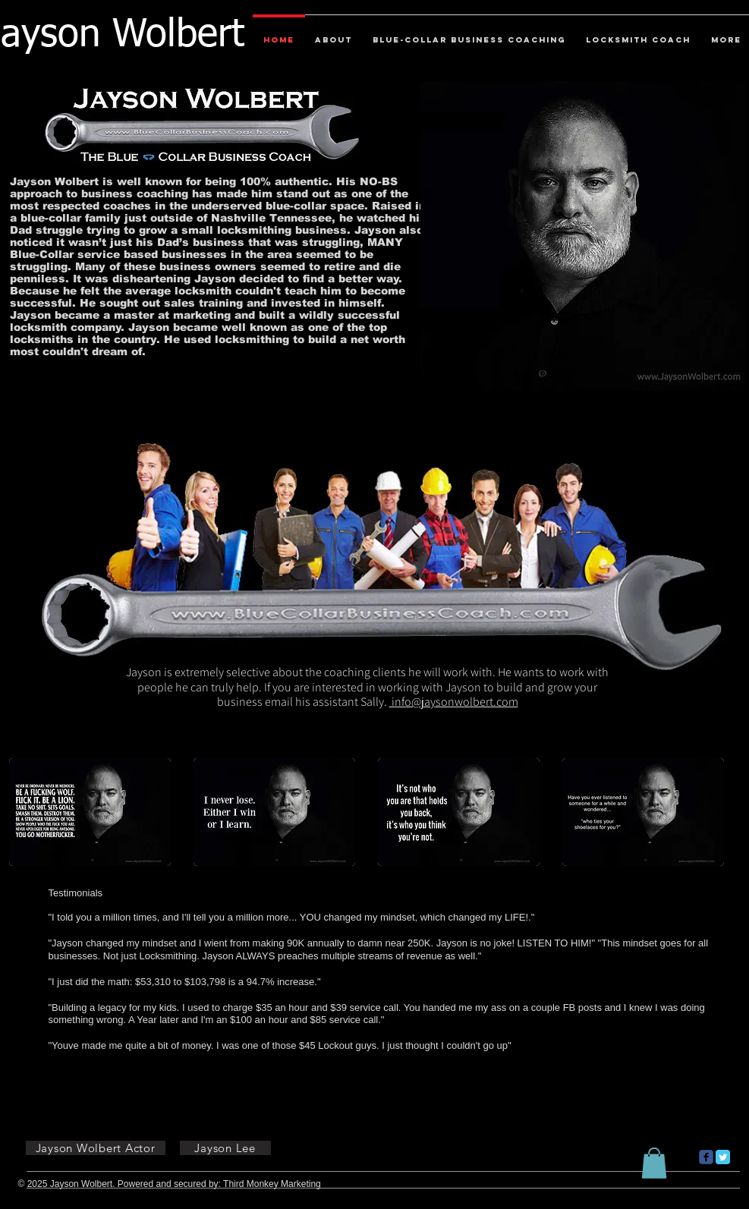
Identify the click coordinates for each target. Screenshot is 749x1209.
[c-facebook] (706, 1157)
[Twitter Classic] (723, 1157)
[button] (90, 812)
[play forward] (721, 812)
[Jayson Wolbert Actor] (95, 1148)
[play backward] (28, 812)
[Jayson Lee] (225, 1148)
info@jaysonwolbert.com (453, 702)
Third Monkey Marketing (272, 1184)
